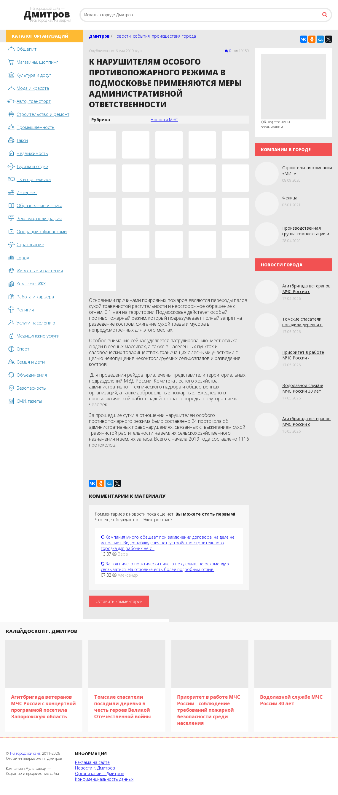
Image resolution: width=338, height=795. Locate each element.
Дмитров (99, 36)
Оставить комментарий (119, 601)
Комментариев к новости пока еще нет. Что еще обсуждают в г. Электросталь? (165, 516)
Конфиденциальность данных (104, 779)
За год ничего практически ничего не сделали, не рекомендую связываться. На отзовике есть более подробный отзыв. (165, 566)
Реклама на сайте (92, 762)
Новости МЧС (164, 119)
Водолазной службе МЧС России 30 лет (302, 388)
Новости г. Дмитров (95, 768)
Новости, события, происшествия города (155, 36)
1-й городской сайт (24, 753)
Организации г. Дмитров (99, 773)
